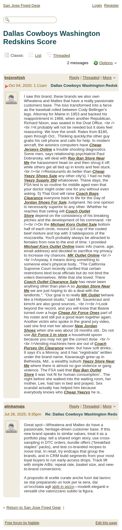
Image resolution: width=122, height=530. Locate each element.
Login (97, 5)
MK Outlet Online (84, 255)
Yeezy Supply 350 (40, 180)
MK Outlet (90, 295)
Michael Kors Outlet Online (49, 246)
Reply (74, 77)
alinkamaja (14, 406)
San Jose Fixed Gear (21, 5)
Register (111, 5)
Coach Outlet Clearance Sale (51, 282)
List (38, 55)
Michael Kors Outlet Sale (74, 224)
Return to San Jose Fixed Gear (33, 507)
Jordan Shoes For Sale (45, 202)
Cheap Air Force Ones (79, 312)
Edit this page (106, 523)
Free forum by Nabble (22, 523)
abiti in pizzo (63, 486)
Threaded (61, 55)
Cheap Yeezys (77, 392)
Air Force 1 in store (49, 335)
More (107, 77)
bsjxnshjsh (14, 77)
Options (106, 63)
